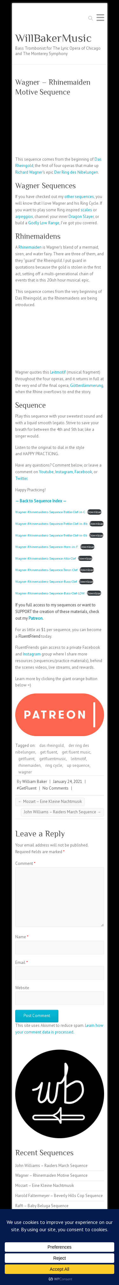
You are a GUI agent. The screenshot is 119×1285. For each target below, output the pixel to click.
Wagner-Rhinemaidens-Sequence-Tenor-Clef (46, 570)
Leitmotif (58, 372)
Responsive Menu (100, 17)
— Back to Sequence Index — (41, 501)
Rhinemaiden (30, 247)
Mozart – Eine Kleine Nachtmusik (50, 801)
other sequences (79, 196)
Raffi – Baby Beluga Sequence (42, 1205)
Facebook (83, 472)
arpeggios (24, 216)
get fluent (48, 752)
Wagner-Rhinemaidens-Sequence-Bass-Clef (46, 581)
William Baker (34, 781)
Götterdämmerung (86, 385)
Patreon (36, 618)
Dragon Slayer (81, 216)
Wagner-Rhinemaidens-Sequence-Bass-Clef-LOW (50, 593)
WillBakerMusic (53, 38)
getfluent (26, 758)
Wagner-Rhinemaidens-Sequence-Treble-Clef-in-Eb (51, 535)
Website (22, 987)
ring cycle (53, 765)
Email (21, 962)
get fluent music (76, 752)
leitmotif (78, 758)
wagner (25, 772)
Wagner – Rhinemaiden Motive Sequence (51, 1175)
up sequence (78, 765)
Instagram (64, 472)
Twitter (21, 478)
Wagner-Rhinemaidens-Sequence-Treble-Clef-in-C (50, 512)
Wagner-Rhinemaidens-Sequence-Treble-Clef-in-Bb (51, 523)
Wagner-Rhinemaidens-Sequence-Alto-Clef (45, 558)
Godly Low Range (43, 223)
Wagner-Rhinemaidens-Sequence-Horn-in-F (46, 546)
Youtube (46, 472)
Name (22, 937)
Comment (25, 863)
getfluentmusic (52, 758)
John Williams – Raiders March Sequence (62, 812)
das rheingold (51, 745)
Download (94, 512)
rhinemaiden (29, 765)
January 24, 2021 (67, 781)
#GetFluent (26, 788)
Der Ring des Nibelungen (76, 172)
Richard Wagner (29, 172)
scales (86, 210)
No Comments (56, 788)
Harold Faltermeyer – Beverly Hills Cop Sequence (59, 1195)
